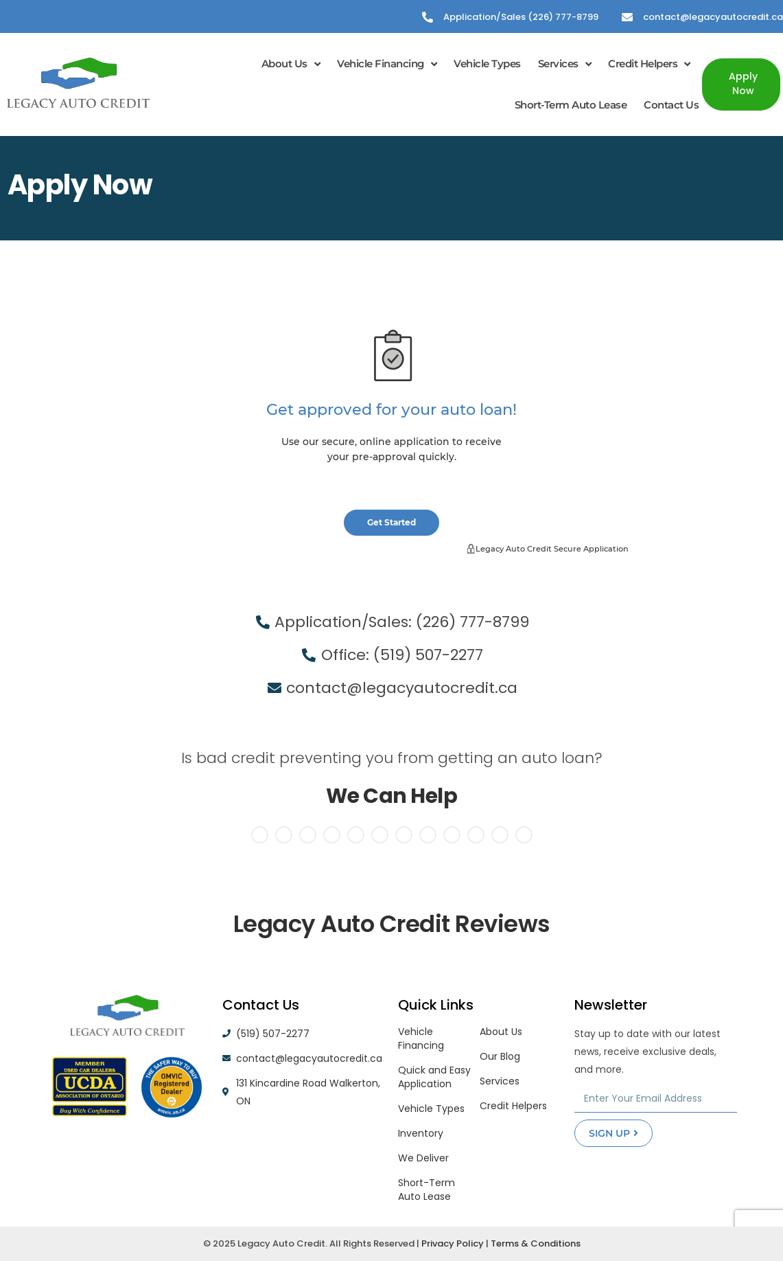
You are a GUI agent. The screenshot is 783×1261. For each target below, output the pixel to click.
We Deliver (423, 1158)
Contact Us (671, 104)
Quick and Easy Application (434, 1077)
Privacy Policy (452, 1243)
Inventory (420, 1133)
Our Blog (500, 1056)
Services (565, 64)
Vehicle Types (487, 63)
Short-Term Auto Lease (571, 104)
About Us (290, 64)
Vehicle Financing (386, 64)
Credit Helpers (649, 64)
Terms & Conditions (536, 1243)
